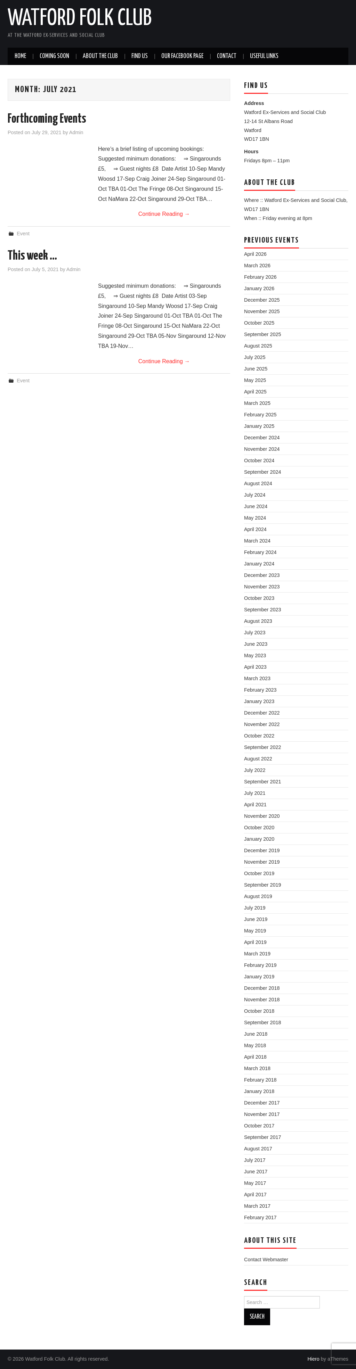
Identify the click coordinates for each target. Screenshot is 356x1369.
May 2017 (255, 1183)
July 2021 (255, 793)
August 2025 (258, 346)
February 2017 (260, 1217)
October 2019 (259, 873)
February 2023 (260, 690)
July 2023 (255, 632)
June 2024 (255, 506)
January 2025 (259, 426)
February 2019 (260, 965)
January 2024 (259, 564)
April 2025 (255, 391)
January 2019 (259, 976)
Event (23, 233)
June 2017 (255, 1171)
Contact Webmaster (266, 1259)
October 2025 (259, 323)
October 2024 (259, 460)
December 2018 (262, 988)
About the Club (100, 56)
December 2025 (262, 300)
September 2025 (262, 334)
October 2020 (259, 827)
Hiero (313, 1359)
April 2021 (255, 804)
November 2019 (262, 862)
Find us (139, 56)
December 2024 (262, 437)
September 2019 (262, 885)
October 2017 (259, 1125)
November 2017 (262, 1114)
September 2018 (262, 1022)
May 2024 (255, 518)
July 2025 (255, 357)
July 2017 (255, 1160)
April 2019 (255, 942)
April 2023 (255, 667)
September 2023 (262, 609)
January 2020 (259, 839)
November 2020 (262, 816)
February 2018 (260, 1080)
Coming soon (54, 56)
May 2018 (255, 1045)
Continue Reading (164, 214)
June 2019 (255, 919)
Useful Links (264, 56)
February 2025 (260, 414)
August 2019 (258, 896)
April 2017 (255, 1194)
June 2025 (255, 369)
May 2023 (255, 655)
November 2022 (262, 724)
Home (20, 56)
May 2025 (255, 380)
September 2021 (262, 781)
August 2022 (258, 758)
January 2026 (259, 288)
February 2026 (260, 277)
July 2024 (255, 495)
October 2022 (259, 736)
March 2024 (257, 541)
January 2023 (259, 701)
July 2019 (255, 908)
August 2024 (258, 483)
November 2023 (262, 586)
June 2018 (255, 1034)
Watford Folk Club (80, 19)
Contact (226, 56)
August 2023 (258, 621)
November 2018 (262, 999)
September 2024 (262, 472)
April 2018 (255, 1057)
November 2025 (262, 311)
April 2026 (255, 254)
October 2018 (259, 1011)
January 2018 (259, 1091)
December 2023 (262, 575)
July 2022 (255, 770)
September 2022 (262, 747)
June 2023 (255, 644)
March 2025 (257, 403)
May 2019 (255, 931)
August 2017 (258, 1148)
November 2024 (262, 449)
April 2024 (255, 529)
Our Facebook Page (182, 56)
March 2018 (257, 1068)
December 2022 (262, 713)
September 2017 (262, 1137)
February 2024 (260, 552)
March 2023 (257, 678)
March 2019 (257, 953)
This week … (32, 256)
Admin (76, 132)
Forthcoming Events (47, 119)
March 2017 (257, 1206)
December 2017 (262, 1103)
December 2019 (262, 850)
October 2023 (259, 598)
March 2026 (257, 265)
